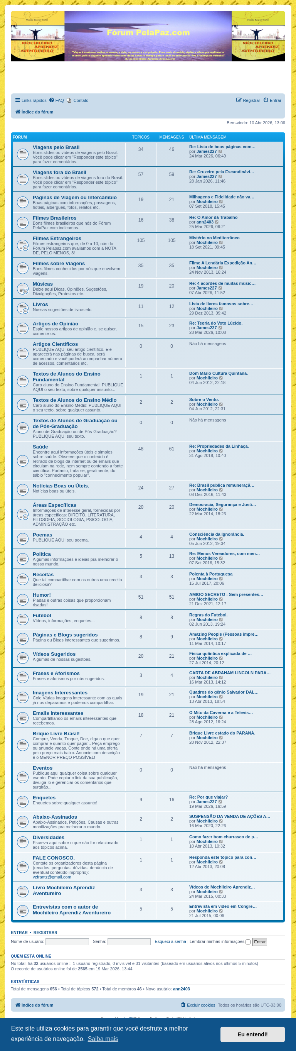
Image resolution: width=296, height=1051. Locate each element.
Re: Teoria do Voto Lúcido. (215, 323)
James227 (207, 151)
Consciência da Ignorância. (216, 534)
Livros (40, 304)
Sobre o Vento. (204, 399)
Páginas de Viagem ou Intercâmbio (75, 197)
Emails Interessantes (58, 713)
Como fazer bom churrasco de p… (223, 836)
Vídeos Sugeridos (54, 654)
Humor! (42, 595)
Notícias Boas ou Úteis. (61, 486)
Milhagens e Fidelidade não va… (221, 197)
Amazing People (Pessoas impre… (224, 634)
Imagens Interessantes (60, 693)
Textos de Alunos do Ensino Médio (75, 400)
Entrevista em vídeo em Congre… (223, 906)
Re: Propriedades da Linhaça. (219, 446)
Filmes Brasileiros (55, 218)
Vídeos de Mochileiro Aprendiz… (222, 887)
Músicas (43, 284)
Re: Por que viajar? (208, 797)
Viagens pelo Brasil (56, 147)
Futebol (42, 615)
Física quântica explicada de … (220, 653)
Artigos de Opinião (55, 324)
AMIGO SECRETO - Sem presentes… (226, 594)
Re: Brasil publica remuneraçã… (221, 485)
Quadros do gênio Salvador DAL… (224, 692)
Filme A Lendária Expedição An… (222, 263)
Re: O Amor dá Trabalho (213, 217)
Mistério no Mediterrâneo (214, 237)
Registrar (45, 932)
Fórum (20, 137)
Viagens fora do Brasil (59, 172)
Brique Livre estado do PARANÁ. (222, 733)
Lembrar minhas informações (220, 941)
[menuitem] (56, 100)
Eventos (42, 768)
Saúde (40, 447)
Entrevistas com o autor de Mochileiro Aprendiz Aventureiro (72, 910)
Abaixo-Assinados (55, 817)
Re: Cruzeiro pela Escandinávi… (221, 171)
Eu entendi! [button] (253, 1034)
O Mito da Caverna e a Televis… (221, 712)
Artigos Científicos (55, 344)
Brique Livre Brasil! (56, 733)
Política (42, 554)
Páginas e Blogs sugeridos (65, 635)
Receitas (43, 574)
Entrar (19, 932)
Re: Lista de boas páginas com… (222, 146)
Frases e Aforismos (56, 673)
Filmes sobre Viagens (59, 263)
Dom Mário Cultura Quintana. (218, 373)
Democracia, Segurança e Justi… (222, 504)
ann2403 (205, 222)
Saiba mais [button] (103, 1039)
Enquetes (44, 798)
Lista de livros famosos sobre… (221, 303)
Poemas (42, 535)
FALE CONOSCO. (54, 858)
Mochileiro (207, 201)
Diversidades (48, 837)
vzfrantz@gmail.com (52, 877)
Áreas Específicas (54, 505)
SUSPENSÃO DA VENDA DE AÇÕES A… (229, 816)
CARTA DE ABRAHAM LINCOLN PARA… (230, 672)
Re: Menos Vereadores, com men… (224, 553)
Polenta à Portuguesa (210, 574)
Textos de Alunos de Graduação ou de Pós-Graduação (75, 423)
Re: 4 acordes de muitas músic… (222, 283)
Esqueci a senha (170, 941)
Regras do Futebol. (208, 615)
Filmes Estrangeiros (57, 238)
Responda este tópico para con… (222, 857)
